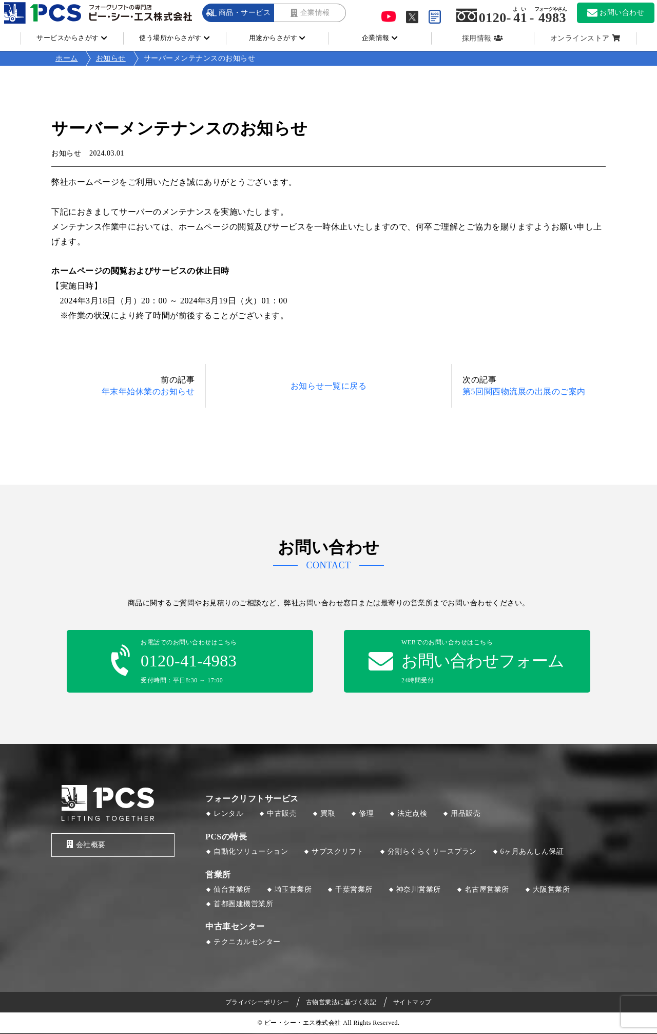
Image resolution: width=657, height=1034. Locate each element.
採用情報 (477, 38)
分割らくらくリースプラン (432, 852)
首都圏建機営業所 (243, 904)
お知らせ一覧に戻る (329, 385)
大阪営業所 (551, 890)
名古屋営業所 (487, 890)
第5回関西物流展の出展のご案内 (524, 391)
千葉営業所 (354, 890)
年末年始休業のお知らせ (148, 391)
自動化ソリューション (251, 852)
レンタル (228, 814)
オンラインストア (580, 38)
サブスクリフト (338, 852)
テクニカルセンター (247, 942)
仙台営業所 (232, 890)
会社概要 (84, 845)
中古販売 (282, 814)
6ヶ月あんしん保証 (532, 852)
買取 (327, 814)
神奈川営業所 (418, 890)
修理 (366, 814)
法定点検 (412, 814)
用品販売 (465, 814)
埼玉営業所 (293, 890)
